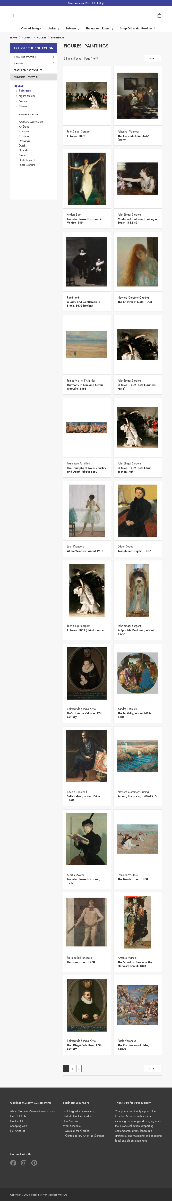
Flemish (23, 150)
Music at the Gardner (77, 1131)
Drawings (24, 141)
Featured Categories (34, 70)
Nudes (23, 101)
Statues (23, 106)
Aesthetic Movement (31, 122)
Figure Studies (27, 96)
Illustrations (25, 160)
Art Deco (24, 126)
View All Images (31, 28)
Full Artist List (17, 1131)
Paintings (25, 90)
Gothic (23, 155)
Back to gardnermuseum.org (79, 1111)
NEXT (152, 58)
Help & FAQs (18, 1116)
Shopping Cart (18, 1126)
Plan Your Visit (71, 1121)
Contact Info (17, 1121)
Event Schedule (72, 1126)
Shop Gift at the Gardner (137, 28)
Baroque (24, 131)
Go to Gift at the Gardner (77, 1116)
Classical (24, 136)
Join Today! (98, 3)
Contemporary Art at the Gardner (84, 1136)
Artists (34, 63)
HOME (13, 37)
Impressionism (27, 165)
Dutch (22, 146)
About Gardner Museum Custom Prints (32, 1111)
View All (34, 77)
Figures (18, 86)
